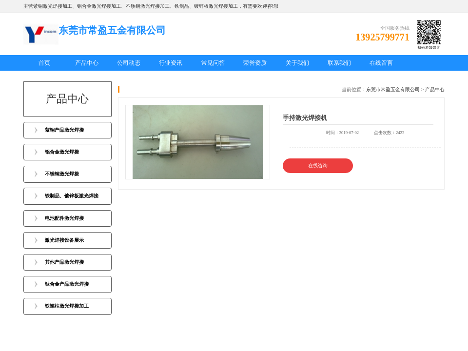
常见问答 (213, 63)
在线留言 (381, 63)
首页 (44, 63)
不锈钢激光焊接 (62, 173)
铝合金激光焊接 (62, 152)
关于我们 (297, 63)
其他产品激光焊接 (64, 262)
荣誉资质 (255, 63)
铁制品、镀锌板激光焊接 (71, 195)
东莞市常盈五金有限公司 (393, 89)
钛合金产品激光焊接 (67, 284)
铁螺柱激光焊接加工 (67, 306)
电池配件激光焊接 (64, 218)
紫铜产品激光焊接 (64, 130)
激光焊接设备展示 (64, 240)
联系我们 (339, 63)
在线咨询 (318, 165)
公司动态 (128, 63)
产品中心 (86, 63)
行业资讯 (170, 63)
